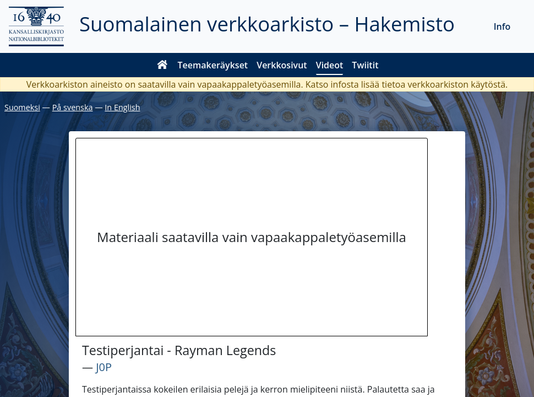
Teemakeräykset (213, 65)
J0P (104, 367)
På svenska (72, 107)
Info (502, 26)
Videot (330, 65)
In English (122, 107)
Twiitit (365, 65)
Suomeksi (22, 107)
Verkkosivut (282, 65)
